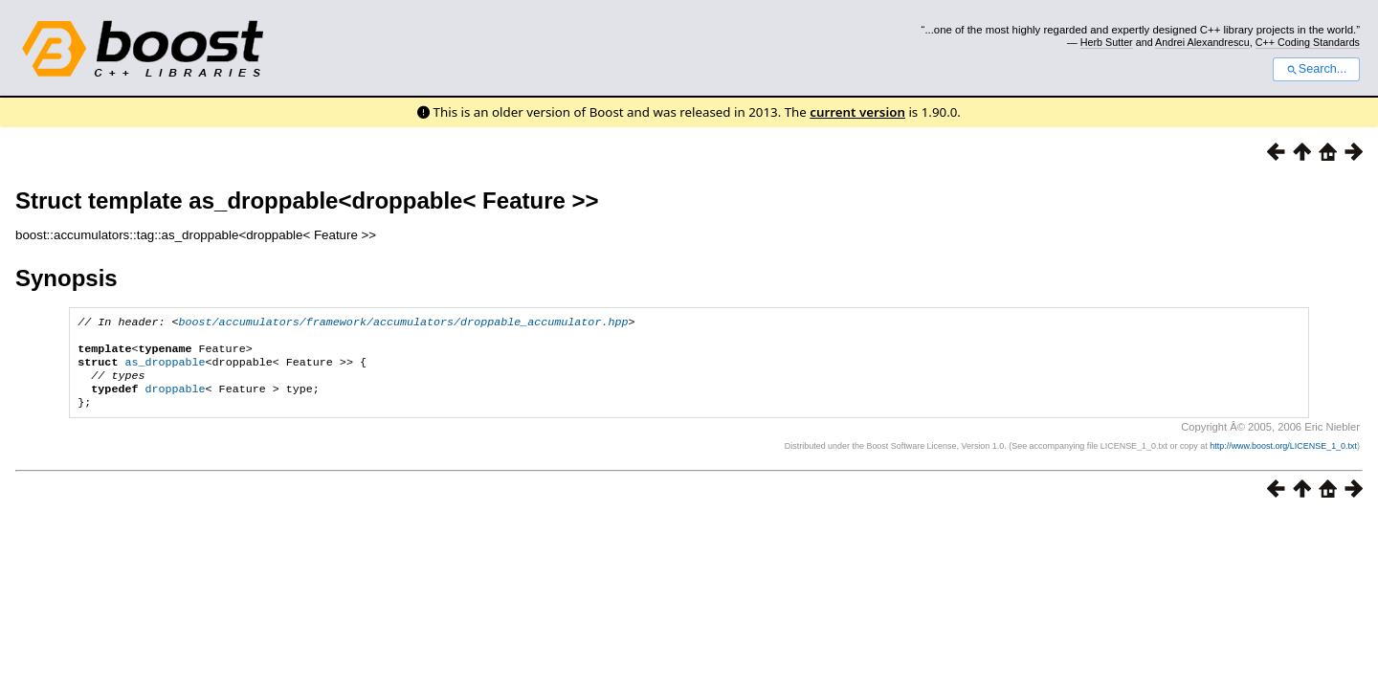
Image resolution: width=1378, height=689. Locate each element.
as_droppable (164, 369)
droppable (174, 400)
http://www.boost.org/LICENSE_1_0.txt (1283, 459)
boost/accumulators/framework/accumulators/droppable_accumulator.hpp (404, 323)
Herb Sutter (1106, 42)
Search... (1316, 69)
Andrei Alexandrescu (1202, 42)
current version (857, 112)
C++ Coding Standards (1308, 42)
